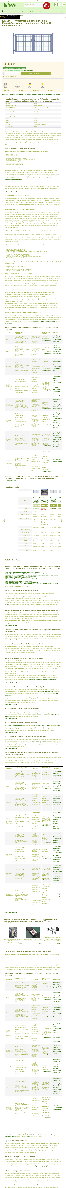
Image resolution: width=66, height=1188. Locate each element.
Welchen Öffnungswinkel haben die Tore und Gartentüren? (21, 576)
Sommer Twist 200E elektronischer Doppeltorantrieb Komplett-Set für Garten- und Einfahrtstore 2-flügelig (53, 939)
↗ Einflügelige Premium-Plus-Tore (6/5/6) (57, 414)
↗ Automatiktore (57, 461)
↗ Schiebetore (57, 459)
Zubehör (29, 94)
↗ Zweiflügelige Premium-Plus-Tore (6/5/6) (57, 420)
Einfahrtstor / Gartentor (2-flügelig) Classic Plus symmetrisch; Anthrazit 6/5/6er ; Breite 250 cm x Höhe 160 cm (53, 500)
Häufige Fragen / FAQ (21, 94)
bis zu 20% (29, 66)
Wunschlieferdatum (28, 70)
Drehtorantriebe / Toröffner (11, 192)
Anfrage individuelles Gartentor (43, 1166)
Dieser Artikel (36, 505)
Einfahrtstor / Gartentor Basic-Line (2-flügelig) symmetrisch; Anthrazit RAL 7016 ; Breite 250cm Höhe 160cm (44, 500)
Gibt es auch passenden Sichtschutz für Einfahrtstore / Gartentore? (23, 580)
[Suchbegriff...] (35, 4)
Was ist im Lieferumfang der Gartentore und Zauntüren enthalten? (23, 572)
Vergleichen (7, 76)
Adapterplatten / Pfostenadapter (45, 691)
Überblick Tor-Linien (50, 94)
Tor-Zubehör (8, 604)
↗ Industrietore (57, 463)
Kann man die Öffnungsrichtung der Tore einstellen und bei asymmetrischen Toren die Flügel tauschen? (32, 575)
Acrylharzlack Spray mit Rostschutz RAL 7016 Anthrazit (13, 940)
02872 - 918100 (51, 1)
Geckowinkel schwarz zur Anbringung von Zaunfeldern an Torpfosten (33, 940)
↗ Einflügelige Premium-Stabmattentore (57, 401)
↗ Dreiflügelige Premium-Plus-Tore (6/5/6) (57, 425)
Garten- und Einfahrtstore (15, 725)
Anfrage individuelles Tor (38, 94)
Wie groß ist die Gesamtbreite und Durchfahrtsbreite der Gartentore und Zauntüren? (27, 573)
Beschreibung (5, 94)
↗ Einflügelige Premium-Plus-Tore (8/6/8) (57, 433)
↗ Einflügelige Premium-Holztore (56, 378)
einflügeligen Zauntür (34, 1135)
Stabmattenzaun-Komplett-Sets (41, 725)
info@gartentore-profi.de (50, 1165)
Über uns (58, 94)
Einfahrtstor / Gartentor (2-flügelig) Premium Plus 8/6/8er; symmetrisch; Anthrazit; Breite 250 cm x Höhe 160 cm (36, 500)
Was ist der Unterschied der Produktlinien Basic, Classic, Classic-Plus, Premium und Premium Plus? (32, 583)
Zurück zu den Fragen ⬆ (11, 606)
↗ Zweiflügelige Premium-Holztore (57, 384)
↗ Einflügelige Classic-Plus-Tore (56, 363)
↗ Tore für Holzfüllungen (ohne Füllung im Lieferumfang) (56, 391)
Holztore (14, 1136)
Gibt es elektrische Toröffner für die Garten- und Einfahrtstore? (22, 582)
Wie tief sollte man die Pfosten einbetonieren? (18, 577)
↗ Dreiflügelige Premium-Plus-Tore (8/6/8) (57, 444)
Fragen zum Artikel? (10, 480)
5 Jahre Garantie (47, 340)
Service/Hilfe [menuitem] (60, 1)
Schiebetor (27, 1136)
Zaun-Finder (26, 727)
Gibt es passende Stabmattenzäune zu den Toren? (19, 581)
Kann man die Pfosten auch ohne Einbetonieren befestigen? (21, 578)
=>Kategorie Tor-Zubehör (39, 714)
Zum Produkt (44, 505)
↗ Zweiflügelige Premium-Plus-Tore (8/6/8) (57, 439)
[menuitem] (35, 5)
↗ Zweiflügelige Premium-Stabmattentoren (57, 406)
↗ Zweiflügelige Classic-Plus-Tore (57, 368)
